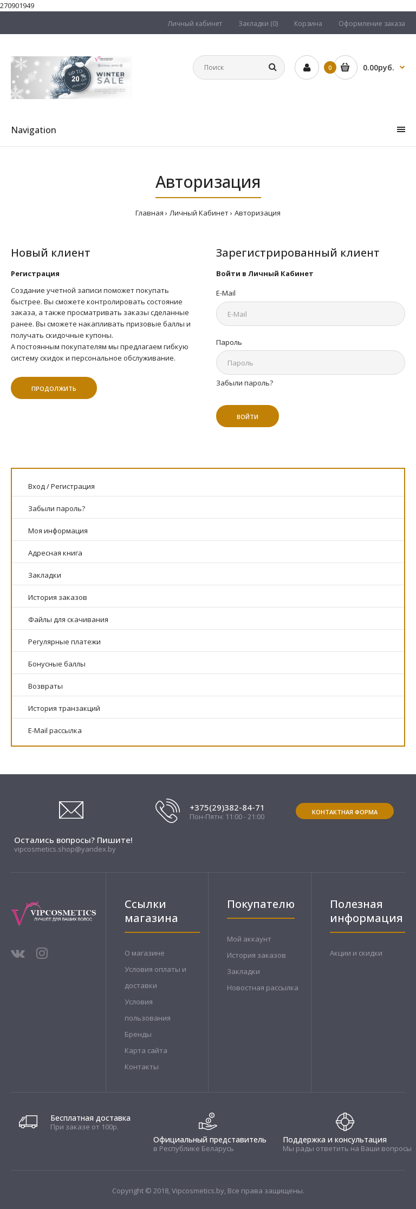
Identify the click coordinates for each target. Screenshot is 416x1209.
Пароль (229, 342)
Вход (36, 486)
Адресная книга (55, 553)
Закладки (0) (258, 23)
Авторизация (258, 213)
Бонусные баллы (57, 664)
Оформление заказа (372, 23)
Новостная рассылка (262, 987)
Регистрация (73, 486)
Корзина (308, 23)
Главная (149, 213)
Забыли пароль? (244, 383)
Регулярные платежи (64, 641)
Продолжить (53, 388)
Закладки (44, 575)
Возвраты (45, 686)
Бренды (138, 1034)
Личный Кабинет (199, 213)
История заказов (57, 597)
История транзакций (64, 708)
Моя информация (58, 530)
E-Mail (226, 293)
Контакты (142, 1066)
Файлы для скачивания (68, 619)
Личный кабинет (195, 23)
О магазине (145, 953)
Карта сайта (146, 1050)
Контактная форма (345, 812)
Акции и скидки (356, 953)
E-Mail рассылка (55, 730)
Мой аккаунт (249, 939)
